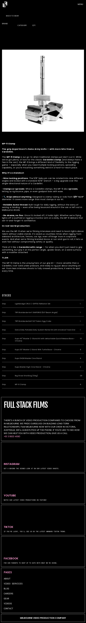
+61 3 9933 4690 (12, 436)
